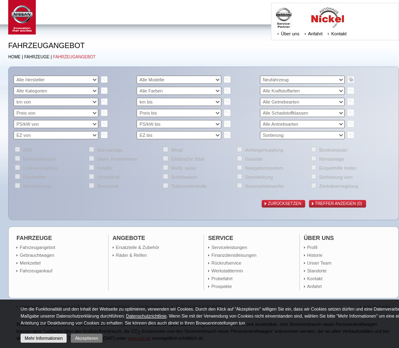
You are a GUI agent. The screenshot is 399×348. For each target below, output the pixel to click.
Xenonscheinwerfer (264, 186)
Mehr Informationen (44, 338)
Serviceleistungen (229, 247)
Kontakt (338, 33)
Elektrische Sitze (187, 159)
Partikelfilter (34, 177)
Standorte (317, 270)
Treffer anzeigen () (340, 204)
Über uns (290, 33)
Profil (312, 247)
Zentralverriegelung (338, 186)
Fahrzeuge (36, 57)
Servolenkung (259, 177)
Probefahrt (221, 278)
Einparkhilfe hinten (338, 168)
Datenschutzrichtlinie (146, 315)
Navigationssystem (264, 168)
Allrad (177, 149)
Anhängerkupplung (264, 149)
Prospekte (221, 286)
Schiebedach (184, 177)
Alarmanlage (110, 149)
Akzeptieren (86, 338)
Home (14, 57)
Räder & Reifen (131, 255)
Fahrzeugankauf (36, 270)
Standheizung (37, 186)
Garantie (253, 159)
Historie (314, 255)
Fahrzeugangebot (74, 57)
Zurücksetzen (286, 204)
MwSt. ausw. (184, 168)
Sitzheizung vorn (336, 177)
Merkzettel (30, 262)
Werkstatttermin (227, 270)
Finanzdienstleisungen (233, 255)
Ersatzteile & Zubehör (138, 247)
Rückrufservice (226, 262)
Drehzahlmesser (39, 159)
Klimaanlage (331, 159)
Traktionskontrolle (188, 186)
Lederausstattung (40, 168)
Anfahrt (315, 33)
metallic (104, 168)
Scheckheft (108, 177)
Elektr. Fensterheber (117, 159)
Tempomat (107, 186)
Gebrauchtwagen (37, 255)
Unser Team (319, 262)
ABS (27, 149)
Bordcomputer (333, 149)
